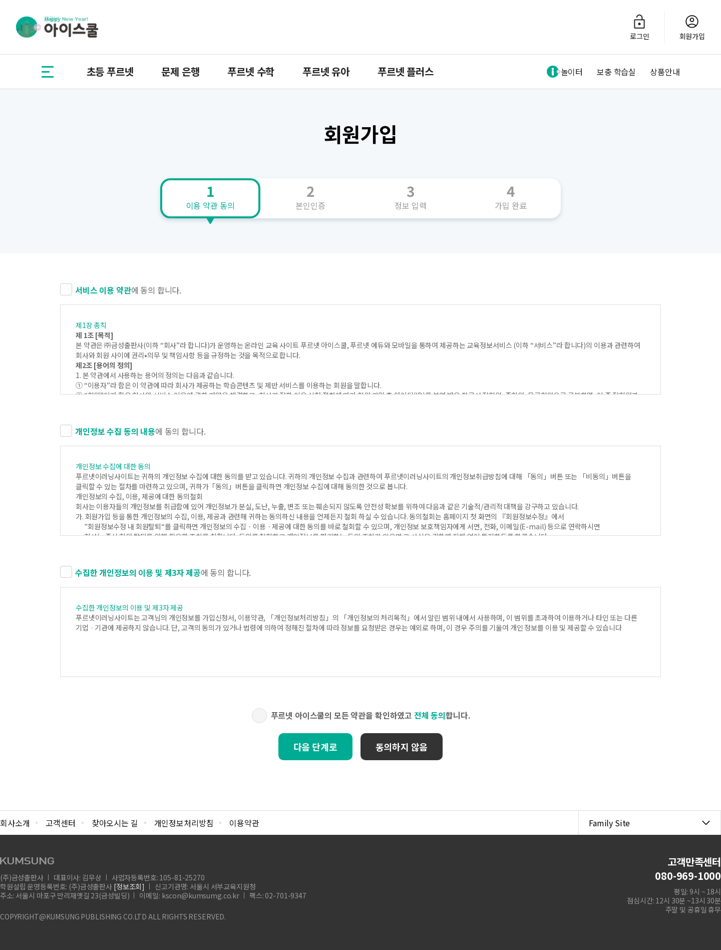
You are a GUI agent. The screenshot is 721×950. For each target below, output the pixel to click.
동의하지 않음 (402, 746)
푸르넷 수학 (250, 71)
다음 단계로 (315, 746)
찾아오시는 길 (115, 823)
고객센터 (60, 823)
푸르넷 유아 (325, 71)
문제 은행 (180, 71)
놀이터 (565, 72)
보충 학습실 (616, 72)
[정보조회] (129, 886)
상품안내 (664, 72)
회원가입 (692, 27)
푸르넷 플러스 (406, 71)
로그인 (639, 27)
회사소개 (15, 823)
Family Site (649, 823)
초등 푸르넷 (110, 71)
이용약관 (244, 823)
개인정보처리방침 (184, 823)
